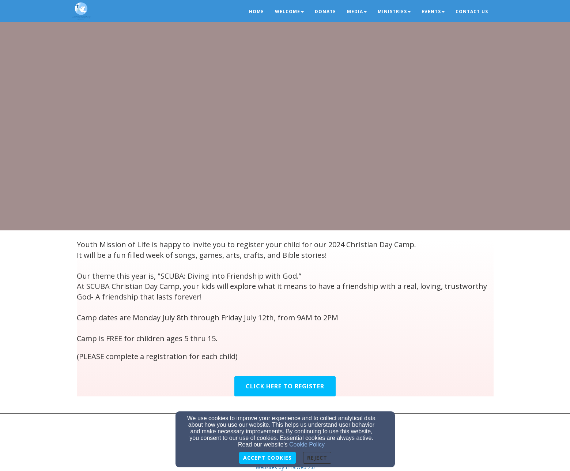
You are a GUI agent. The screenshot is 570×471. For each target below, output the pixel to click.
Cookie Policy (307, 444)
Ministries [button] (394, 11)
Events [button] (433, 11)
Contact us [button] (472, 11)
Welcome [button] (289, 11)
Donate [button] (325, 11)
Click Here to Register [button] (285, 386)
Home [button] (256, 11)
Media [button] (357, 11)
